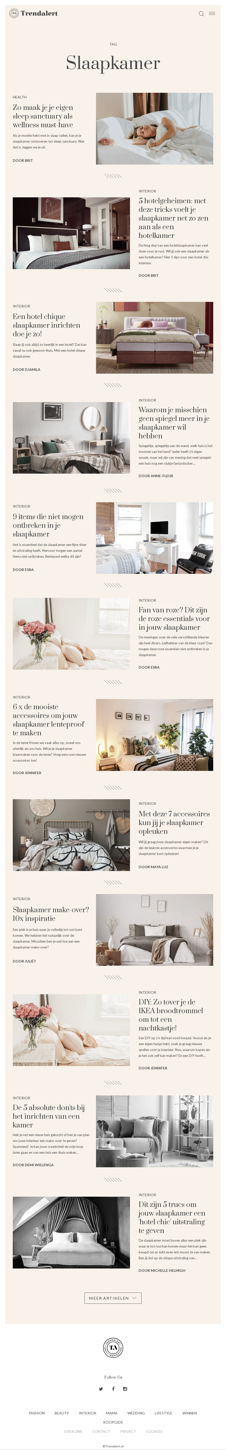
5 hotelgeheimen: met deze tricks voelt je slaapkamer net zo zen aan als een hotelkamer (173, 218)
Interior (87, 1413)
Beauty (62, 1413)
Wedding (136, 1413)
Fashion (37, 1413)
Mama (111, 1413)
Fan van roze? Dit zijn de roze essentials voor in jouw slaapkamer (174, 619)
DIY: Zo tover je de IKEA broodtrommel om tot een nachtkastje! (171, 1015)
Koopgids (113, 1422)
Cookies (154, 1431)
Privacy (128, 1431)
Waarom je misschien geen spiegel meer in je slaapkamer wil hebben (174, 423)
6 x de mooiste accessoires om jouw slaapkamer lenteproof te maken (48, 720)
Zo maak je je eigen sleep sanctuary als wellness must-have (43, 116)
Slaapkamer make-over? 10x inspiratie (51, 914)
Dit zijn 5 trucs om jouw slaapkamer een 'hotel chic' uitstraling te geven (172, 1217)
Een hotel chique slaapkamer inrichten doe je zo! (46, 325)
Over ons (73, 1431)
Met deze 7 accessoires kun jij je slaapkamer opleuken (174, 823)
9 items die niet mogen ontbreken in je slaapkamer (48, 525)
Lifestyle (163, 1413)
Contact (101, 1431)
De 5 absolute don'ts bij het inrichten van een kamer (49, 1116)
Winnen (189, 1413)
